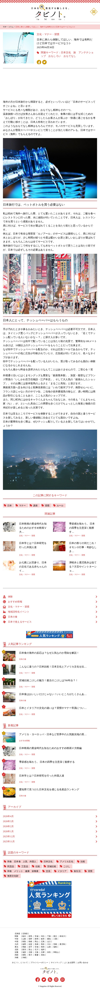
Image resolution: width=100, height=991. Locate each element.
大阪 (36, 952)
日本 (9, 505)
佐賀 (30, 944)
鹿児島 (62, 944)
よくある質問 (69, 963)
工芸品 (25, 866)
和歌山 (56, 952)
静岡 (36, 939)
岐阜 (42, 939)
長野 (30, 939)
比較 (86, 861)
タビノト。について (20, 963)
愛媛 (36, 955)
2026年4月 (8, 816)
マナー (22, 505)
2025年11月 (9, 841)
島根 (30, 942)
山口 (49, 942)
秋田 (42, 947)
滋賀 (24, 952)
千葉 (49, 936)
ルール (61, 505)
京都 (30, 952)
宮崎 (55, 944)
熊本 (42, 944)
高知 (42, 955)
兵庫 (42, 952)
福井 (42, 950)
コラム (10, 27)
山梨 (24, 939)
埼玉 (42, 936)
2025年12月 (9, 836)
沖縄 (24, 958)
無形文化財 (25, 876)
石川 (36, 950)
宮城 (36, 947)
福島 (55, 947)
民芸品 (10, 866)
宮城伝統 (53, 866)
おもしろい (54, 56)
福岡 (24, 944)
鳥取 (24, 942)
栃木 (24, 936)
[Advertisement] (50, 85)
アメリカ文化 (69, 861)
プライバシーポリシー (39, 963)
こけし (68, 866)
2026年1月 (8, 831)
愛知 (49, 939)
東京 (55, 936)
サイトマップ (56, 963)
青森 (24, 947)
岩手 (30, 947)
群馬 (30, 936)
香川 (30, 955)
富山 (30, 950)
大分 (49, 944)
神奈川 (62, 936)
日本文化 (66, 52)
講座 (36, 505)
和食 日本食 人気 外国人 (22, 861)
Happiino (43, 986)
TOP (4, 27)
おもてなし (69, 56)
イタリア (64, 871)
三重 (55, 939)
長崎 (36, 944)
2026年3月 (8, 821)
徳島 (24, 955)
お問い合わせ (82, 963)
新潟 (24, 950)
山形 (49, 947)
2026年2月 (8, 826)
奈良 (49, 952)
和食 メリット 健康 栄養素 (23, 871)
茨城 (36, 936)
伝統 (38, 866)
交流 (50, 871)
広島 (42, 942)
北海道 (25, 934)
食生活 (80, 871)
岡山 (36, 942)
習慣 (48, 505)
